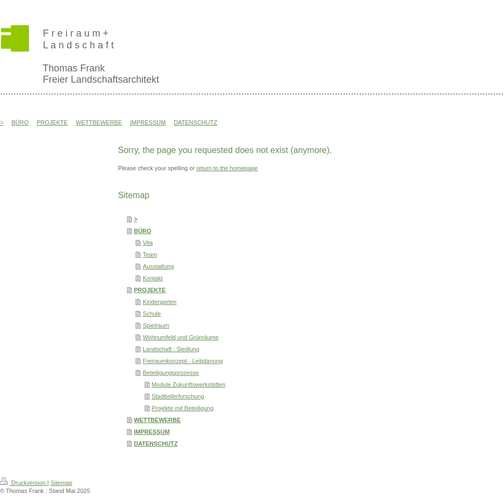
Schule (152, 313)
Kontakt (152, 278)
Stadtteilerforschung (178, 396)
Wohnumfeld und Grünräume (181, 337)
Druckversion (23, 483)
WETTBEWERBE (157, 420)
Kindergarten (159, 302)
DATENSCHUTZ (156, 443)
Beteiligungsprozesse (171, 372)
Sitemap (61, 483)
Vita (148, 242)
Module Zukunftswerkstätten (189, 384)
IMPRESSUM (152, 432)
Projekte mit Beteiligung (183, 408)
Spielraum (156, 325)
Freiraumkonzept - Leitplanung (183, 361)
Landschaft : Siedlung (171, 349)
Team (150, 254)
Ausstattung (158, 266)
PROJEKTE (150, 290)
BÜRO (142, 231)
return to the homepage (226, 168)
